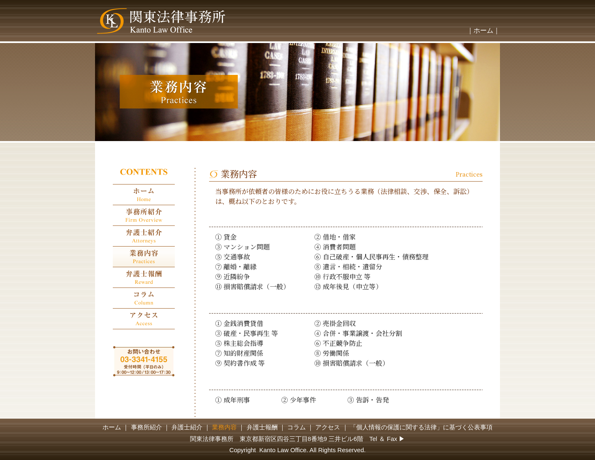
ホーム (111, 427)
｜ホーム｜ (483, 30)
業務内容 (224, 427)
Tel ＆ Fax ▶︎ (387, 438)
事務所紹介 (146, 427)
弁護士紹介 (186, 427)
